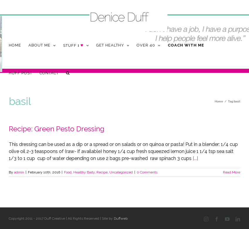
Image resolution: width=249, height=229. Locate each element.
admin (19, 172)
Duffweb (121, 218)
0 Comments (147, 172)
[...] (195, 158)
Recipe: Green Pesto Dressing (56, 129)
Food (68, 172)
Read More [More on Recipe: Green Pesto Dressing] (231, 172)
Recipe (102, 172)
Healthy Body (84, 172)
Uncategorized (121, 172)
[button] (68, 73)
